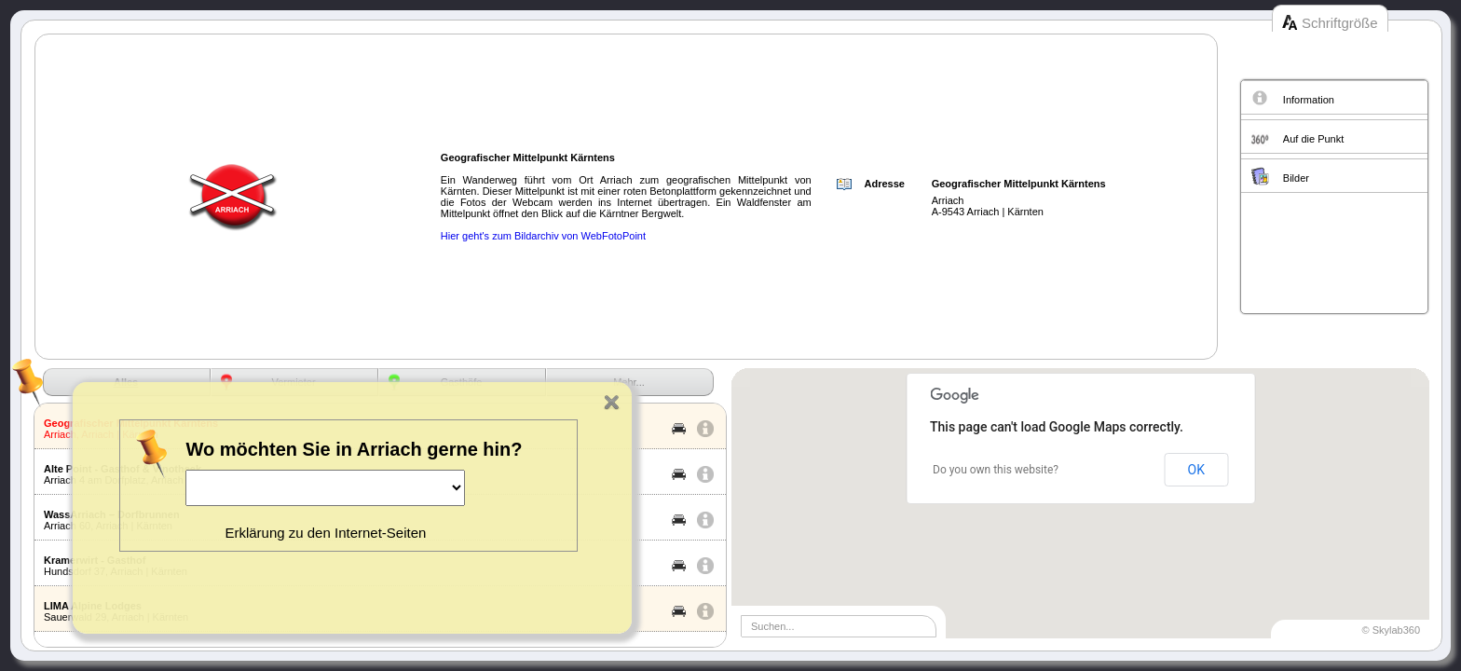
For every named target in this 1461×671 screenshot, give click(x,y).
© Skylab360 (1390, 630)
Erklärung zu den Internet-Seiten (325, 533)
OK (1196, 469)
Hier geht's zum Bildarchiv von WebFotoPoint (543, 235)
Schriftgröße (1340, 23)
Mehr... (629, 382)
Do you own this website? (995, 469)
